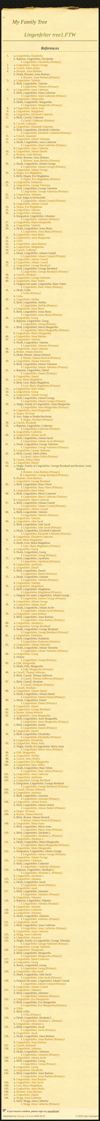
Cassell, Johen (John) (28, 68)
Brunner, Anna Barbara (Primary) (41, 77)
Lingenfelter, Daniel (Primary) (40, 373)
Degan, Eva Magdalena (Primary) (41, 179)
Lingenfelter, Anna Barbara (31, 243)
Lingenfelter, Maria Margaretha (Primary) (46, 330)
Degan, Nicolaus (25, 413)
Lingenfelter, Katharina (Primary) (41, 641)
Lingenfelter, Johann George (32, 65)
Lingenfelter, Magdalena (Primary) (42, 592)
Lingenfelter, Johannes (28, 194)
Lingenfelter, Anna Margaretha (33, 237)
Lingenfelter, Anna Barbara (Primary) (44, 619)
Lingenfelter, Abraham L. (30, 623)
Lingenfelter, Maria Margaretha (33, 222)
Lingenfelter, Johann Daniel (31, 151)
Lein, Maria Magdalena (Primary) (41, 385)
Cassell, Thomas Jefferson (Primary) (43, 678)
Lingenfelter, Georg (27, 317)
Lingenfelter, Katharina (29, 182)
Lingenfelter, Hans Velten (30, 280)
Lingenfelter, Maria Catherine (32, 499)
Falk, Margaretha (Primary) (38, 669)
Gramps (21, 1116)
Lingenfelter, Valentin (28, 80)
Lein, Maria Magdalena (29, 379)
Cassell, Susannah (26, 135)
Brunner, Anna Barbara (29, 71)
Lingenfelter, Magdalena (29, 111)
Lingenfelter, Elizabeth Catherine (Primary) (47, 132)
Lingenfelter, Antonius (28, 792)
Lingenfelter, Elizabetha (29, 55)
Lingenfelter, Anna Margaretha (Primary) (45, 407)
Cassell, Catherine (26, 123)
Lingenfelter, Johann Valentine (33, 139)
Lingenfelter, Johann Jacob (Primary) (43, 441)
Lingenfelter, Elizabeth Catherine (34, 114)
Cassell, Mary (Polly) (28, 758)
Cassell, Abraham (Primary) (38, 684)
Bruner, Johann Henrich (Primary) (42, 357)
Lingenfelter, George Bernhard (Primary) (45, 271)
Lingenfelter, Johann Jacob (31, 434)
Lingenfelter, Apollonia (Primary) (41, 561)
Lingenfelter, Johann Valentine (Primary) (45, 367)
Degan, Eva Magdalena (29, 172)
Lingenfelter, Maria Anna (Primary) (42, 749)
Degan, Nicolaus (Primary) (38, 419)
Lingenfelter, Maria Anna (30, 108)
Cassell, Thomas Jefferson (30, 672)
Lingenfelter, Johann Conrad (32, 203)
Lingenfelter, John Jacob (29, 521)
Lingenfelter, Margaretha (30, 98)
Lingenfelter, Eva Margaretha (32, 761)
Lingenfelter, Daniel (27, 376)
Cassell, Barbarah (26, 1045)
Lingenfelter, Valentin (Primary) (41, 86)
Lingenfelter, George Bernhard (33, 265)
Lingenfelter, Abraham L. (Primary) (42, 835)
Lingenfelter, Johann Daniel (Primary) (44, 697)
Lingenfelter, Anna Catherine (32, 89)
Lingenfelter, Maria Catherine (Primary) (45, 496)
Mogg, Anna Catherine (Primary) (41, 1104)
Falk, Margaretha (25, 663)
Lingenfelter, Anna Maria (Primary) (42, 231)
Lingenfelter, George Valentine (33, 185)
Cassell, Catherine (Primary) (39, 120)
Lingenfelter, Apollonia (29, 564)
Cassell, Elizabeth (26, 422)
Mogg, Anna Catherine (28, 934)
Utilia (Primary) (32, 293)
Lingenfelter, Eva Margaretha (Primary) (45, 1005)
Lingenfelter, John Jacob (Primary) (42, 527)
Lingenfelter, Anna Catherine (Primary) (45, 95)
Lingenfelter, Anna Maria (30, 234)
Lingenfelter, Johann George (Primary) (44, 166)
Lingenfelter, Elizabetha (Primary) (42, 61)
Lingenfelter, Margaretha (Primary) (42, 105)
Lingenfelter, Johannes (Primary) (41, 219)
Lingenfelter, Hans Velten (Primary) (43, 287)
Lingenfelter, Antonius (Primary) (41, 798)
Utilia (19, 240)
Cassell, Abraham (26, 274)
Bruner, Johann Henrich (29, 351)
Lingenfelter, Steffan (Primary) (40, 305)
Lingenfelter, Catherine (29, 431)
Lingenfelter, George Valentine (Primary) (45, 191)
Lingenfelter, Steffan (27, 299)
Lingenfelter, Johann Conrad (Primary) (44, 200)
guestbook (53, 1111)
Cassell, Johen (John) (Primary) (40, 456)
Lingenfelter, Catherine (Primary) (41, 428)
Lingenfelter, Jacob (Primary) (39, 885)
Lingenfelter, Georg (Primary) (39, 324)
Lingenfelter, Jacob (27, 888)
